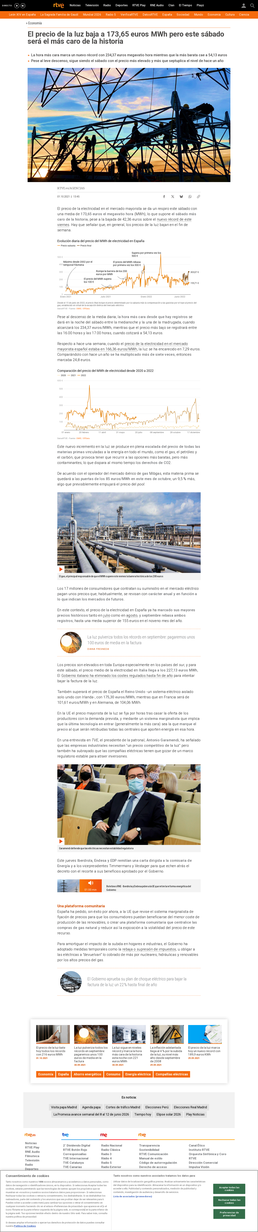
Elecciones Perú (157, 1107)
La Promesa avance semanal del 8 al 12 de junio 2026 (91, 1114)
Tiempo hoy (142, 1114)
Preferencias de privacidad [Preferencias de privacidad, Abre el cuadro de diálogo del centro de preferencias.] (229, 1214)
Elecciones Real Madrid (190, 1107)
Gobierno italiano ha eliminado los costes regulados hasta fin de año (117, 675)
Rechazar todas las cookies (229, 1201)
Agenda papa (91, 1107)
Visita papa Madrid (64, 1107)
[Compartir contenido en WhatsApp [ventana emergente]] (190, 195)
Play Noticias (195, 1114)
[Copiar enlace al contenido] (198, 195)
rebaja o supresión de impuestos (149, 949)
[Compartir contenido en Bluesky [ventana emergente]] (181, 195)
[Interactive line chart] (129, 274)
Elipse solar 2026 (169, 1114)
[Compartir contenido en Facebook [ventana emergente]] (164, 195)
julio (106, 615)
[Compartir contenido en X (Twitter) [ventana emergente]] (172, 195)
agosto (131, 615)
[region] (129, 1201)
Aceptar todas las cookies (229, 1189)
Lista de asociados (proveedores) (132, 1196)
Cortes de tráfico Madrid (123, 1107)
